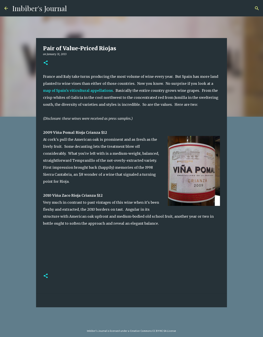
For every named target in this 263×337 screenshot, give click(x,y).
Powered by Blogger (131, 322)
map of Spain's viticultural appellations (78, 90)
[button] (45, 63)
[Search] (257, 8)
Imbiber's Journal (39, 8)
